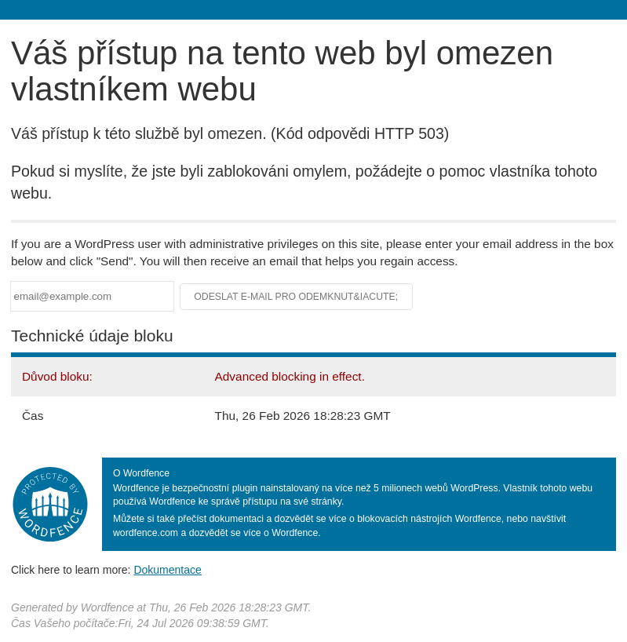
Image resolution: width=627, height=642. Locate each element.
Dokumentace (167, 570)
